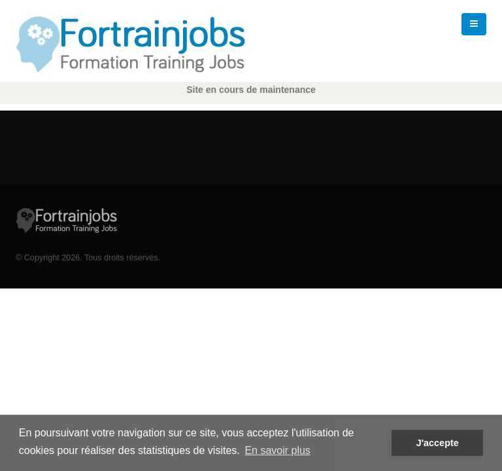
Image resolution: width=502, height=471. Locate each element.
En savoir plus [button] (277, 450)
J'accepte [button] (437, 443)
